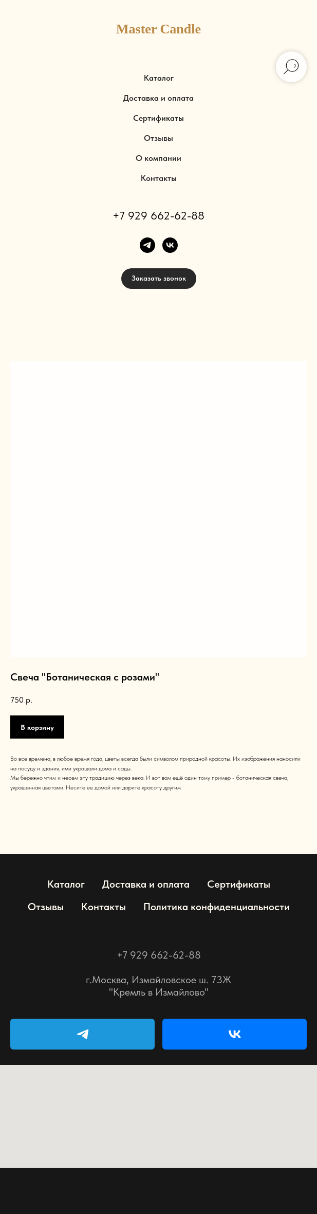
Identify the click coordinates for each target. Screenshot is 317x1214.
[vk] (170, 245)
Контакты (159, 178)
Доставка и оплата (158, 98)
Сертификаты (158, 118)
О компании (158, 158)
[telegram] (147, 245)
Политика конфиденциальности (216, 906)
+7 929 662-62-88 (158, 215)
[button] (158, 278)
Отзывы (158, 138)
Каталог (159, 78)
